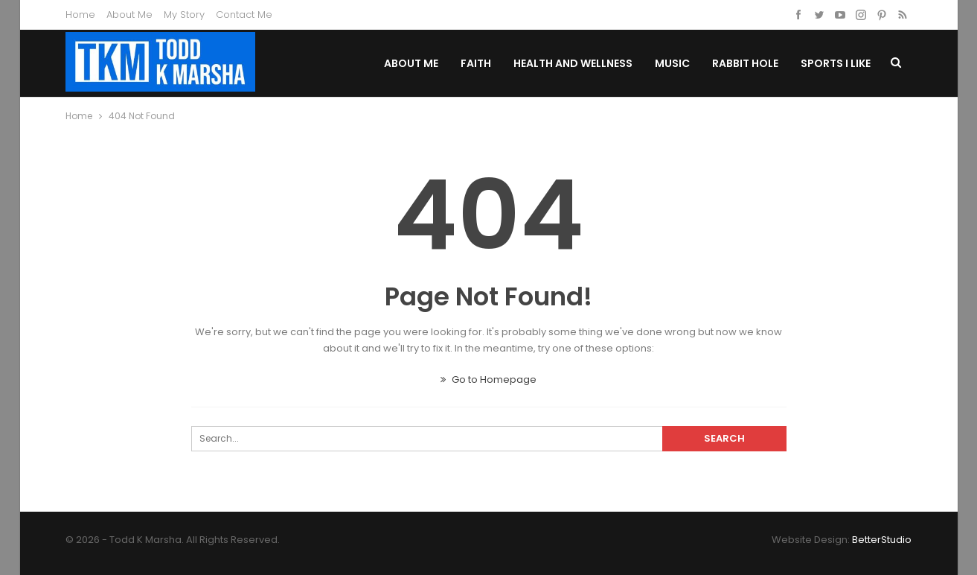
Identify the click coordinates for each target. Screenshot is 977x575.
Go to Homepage (488, 379)
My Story (184, 14)
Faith (476, 63)
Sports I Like (836, 63)
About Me (129, 14)
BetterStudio (882, 540)
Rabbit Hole (745, 63)
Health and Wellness (572, 63)
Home (80, 14)
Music (672, 63)
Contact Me (244, 14)
